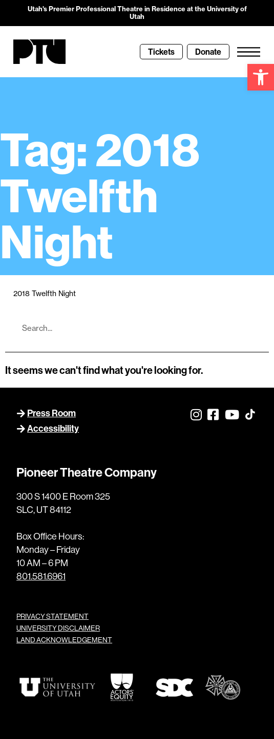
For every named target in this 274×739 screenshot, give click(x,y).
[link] (260, 77)
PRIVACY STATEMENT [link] (52, 616)
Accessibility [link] (53, 428)
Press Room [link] (51, 413)
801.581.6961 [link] (41, 576)
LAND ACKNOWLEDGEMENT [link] (64, 639)
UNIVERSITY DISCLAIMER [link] (58, 628)
